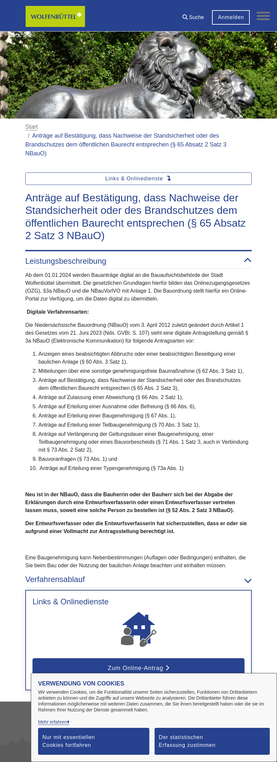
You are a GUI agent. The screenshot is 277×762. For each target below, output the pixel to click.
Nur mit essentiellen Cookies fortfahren (68, 741)
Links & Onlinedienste (138, 178)
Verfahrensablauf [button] (138, 579)
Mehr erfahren (52, 722)
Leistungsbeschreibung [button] (138, 261)
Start (31, 126)
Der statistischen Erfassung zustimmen (187, 741)
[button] (193, 15)
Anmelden (231, 17)
